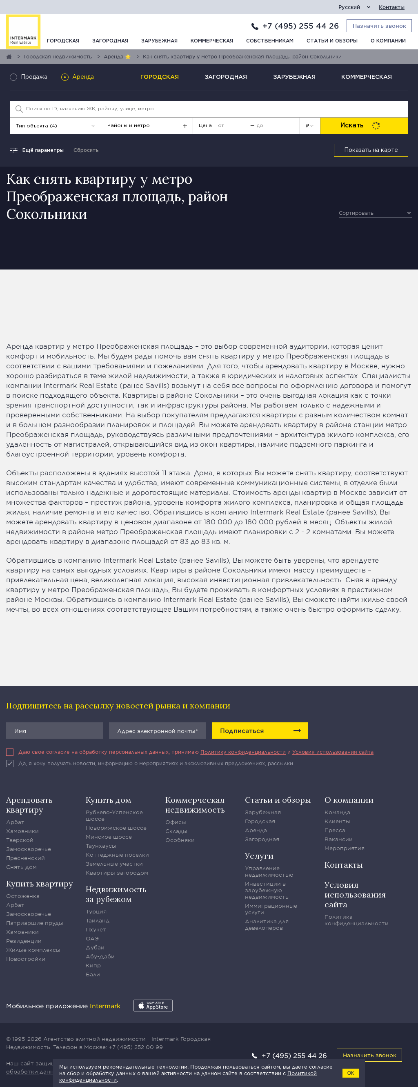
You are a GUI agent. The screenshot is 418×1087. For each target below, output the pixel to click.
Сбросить (86, 150)
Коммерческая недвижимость (195, 805)
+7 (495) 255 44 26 (300, 25)
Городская (63, 41)
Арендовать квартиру (29, 805)
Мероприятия (345, 848)
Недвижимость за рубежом (116, 894)
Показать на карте (371, 150)
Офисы (175, 822)
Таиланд (97, 920)
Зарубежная (159, 41)
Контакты (392, 7)
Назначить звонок (369, 1054)
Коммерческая (212, 41)
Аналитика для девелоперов (267, 924)
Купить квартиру (39, 883)
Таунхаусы (101, 845)
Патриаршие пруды (34, 923)
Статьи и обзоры (332, 41)
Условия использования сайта (333, 751)
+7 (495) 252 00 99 (136, 1047)
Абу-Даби (100, 956)
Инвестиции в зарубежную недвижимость (267, 890)
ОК (350, 1073)
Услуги (259, 856)
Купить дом (108, 800)
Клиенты (337, 821)
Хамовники (22, 831)
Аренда (256, 830)
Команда (337, 812)
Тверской (19, 840)
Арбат (15, 822)
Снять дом (21, 867)
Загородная (110, 41)
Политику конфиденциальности (243, 751)
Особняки (180, 840)
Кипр (93, 965)
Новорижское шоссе (116, 827)
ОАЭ (92, 938)
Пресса (335, 830)
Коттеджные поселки (117, 854)
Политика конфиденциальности (357, 920)
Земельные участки (114, 863)
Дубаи (95, 947)
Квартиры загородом (117, 872)
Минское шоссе (109, 836)
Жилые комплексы (33, 950)
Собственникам (269, 41)
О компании (388, 41)
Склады (176, 831)
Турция (96, 911)
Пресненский (25, 858)
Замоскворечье (28, 849)
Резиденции (24, 941)
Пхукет (96, 929)
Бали (93, 974)
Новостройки (25, 959)
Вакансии (339, 839)
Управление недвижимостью (269, 871)
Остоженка (23, 896)
